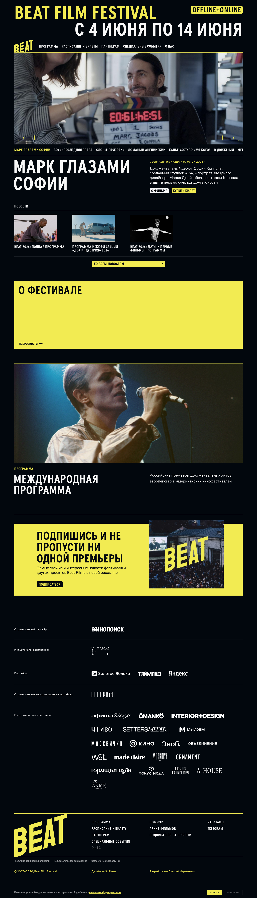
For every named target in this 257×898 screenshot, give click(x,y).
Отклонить (233, 892)
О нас (169, 46)
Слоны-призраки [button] (110, 150)
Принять (214, 892)
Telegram (215, 828)
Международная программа (56, 485)
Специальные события (142, 46)
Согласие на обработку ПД (105, 861)
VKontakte (216, 822)
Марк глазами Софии (71, 176)
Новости (156, 822)
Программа (48, 46)
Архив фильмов (163, 828)
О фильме (159, 191)
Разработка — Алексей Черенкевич (172, 871)
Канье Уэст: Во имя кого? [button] (190, 150)
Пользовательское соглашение (70, 861)
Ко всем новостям (109, 264)
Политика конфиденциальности (32, 861)
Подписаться (50, 584)
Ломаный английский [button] (146, 150)
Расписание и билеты (80, 46)
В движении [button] (224, 150)
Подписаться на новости (170, 835)
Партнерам (110, 46)
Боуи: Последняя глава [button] (73, 150)
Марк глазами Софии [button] (32, 150)
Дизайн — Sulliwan (104, 871)
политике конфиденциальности (105, 892)
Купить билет (184, 191)
